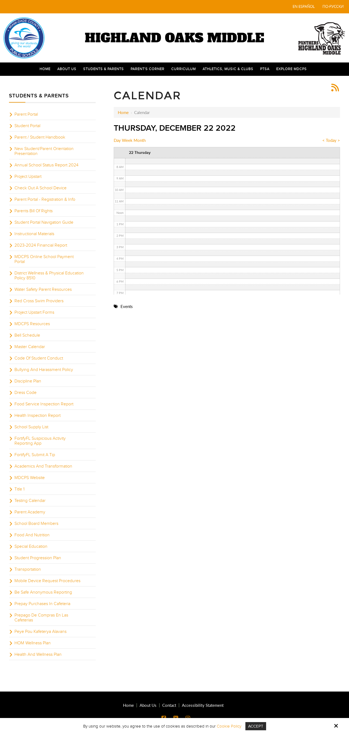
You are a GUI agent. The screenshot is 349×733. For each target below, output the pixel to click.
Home (123, 112)
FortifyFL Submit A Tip (34, 454)
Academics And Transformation (43, 466)
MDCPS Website (29, 477)
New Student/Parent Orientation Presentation (44, 151)
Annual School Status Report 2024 (46, 165)
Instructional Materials (34, 233)
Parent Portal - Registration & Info (44, 199)
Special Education (30, 546)
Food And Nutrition (32, 534)
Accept (255, 726)
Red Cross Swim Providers (39, 300)
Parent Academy (29, 512)
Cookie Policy (229, 726)
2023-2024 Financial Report (40, 245)
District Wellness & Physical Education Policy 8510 (49, 275)
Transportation (27, 569)
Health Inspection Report (37, 415)
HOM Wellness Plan (32, 643)
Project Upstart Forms (34, 312)
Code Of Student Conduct (38, 358)
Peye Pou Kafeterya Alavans (40, 631)
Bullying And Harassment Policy (43, 369)
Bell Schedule (27, 335)
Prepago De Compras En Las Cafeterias (41, 618)
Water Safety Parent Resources (43, 289)
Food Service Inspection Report (43, 404)
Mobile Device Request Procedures (47, 580)
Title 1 (19, 489)
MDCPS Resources (32, 323)
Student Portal (27, 125)
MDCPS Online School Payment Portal (44, 259)
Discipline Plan (27, 381)
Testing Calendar (30, 500)
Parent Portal (26, 114)
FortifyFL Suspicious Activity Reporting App (40, 441)
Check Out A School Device (40, 188)
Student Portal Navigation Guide (43, 222)
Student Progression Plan (37, 557)
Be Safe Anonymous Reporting (43, 592)
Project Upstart (27, 176)
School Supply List (31, 426)
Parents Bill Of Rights (33, 210)
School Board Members (36, 523)
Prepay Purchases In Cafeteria (42, 603)
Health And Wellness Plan (38, 654)
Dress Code (25, 392)
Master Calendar (29, 346)
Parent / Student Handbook (39, 137)
